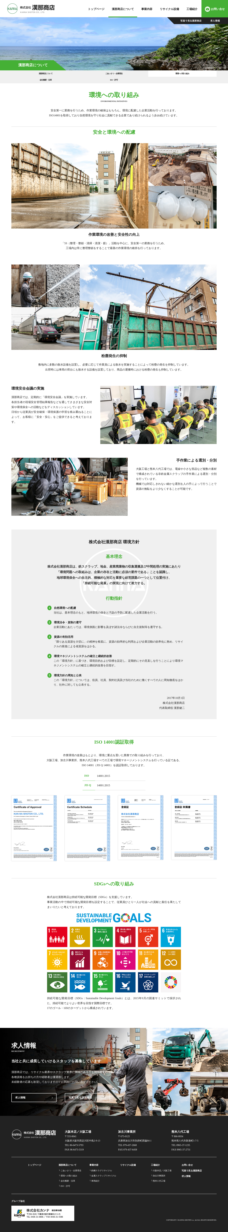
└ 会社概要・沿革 (67, 1177)
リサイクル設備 (169, 9)
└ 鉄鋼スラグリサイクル (100, 1167)
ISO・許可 (196, 75)
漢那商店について (123, 9)
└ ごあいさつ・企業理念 (70, 1167)
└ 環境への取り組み (68, 1172)
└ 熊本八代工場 (158, 1177)
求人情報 (20, 1094)
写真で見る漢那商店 (80, 1094)
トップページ (96, 9)
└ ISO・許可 (64, 1182)
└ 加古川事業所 (158, 1172)
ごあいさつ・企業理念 (73, 75)
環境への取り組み (114, 75)
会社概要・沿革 (155, 75)
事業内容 (146, 9)
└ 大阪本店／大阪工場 (161, 1167)
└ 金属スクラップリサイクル (102, 1172)
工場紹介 (191, 9)
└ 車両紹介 (94, 1177)
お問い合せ (218, 9)
